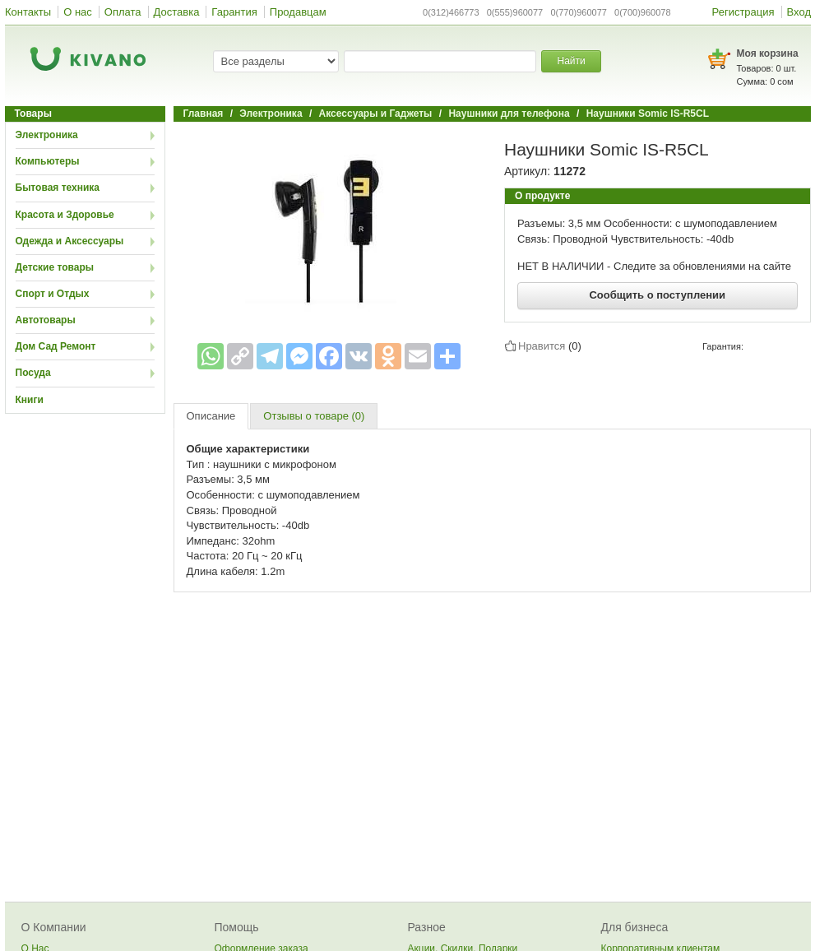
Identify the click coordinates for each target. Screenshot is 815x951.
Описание (211, 416)
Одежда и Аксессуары (70, 241)
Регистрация (743, 12)
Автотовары (46, 320)
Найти (571, 61)
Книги (30, 400)
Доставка (177, 12)
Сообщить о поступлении (657, 295)
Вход (799, 12)
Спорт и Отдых (53, 293)
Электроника (47, 135)
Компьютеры (48, 161)
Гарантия (234, 12)
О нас (77, 12)
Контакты (28, 12)
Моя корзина (768, 53)
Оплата (122, 12)
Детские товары (55, 267)
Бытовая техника (58, 187)
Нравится (541, 345)
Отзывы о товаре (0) (313, 416)
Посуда (33, 372)
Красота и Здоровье (65, 214)
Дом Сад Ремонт (56, 346)
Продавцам (298, 12)
